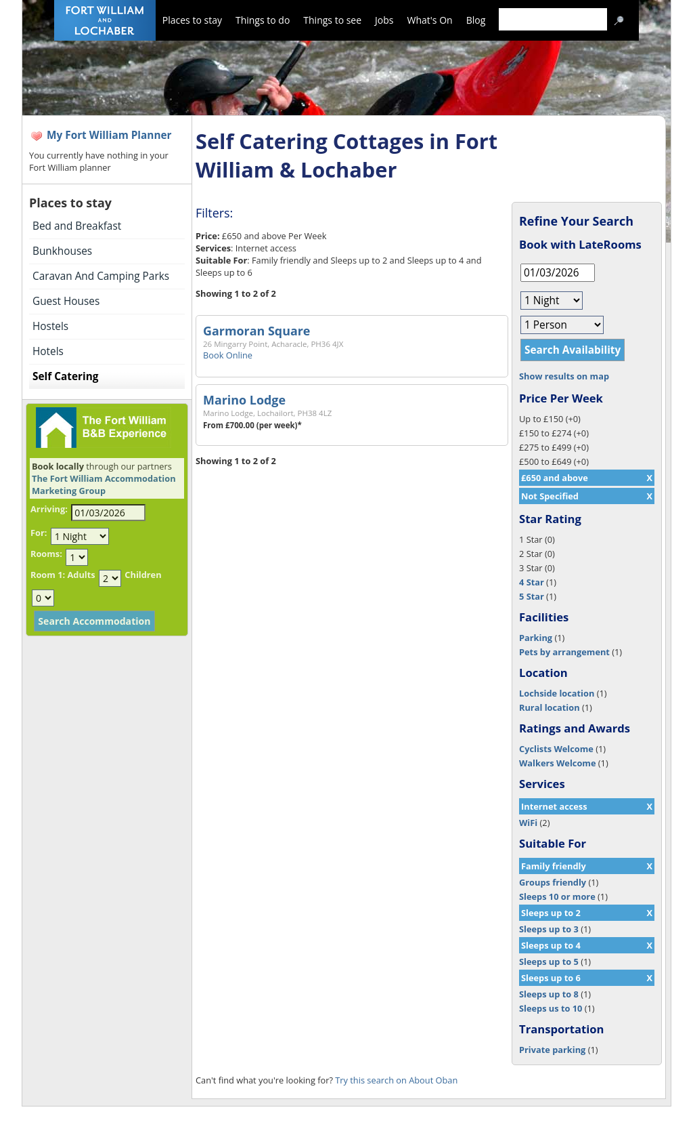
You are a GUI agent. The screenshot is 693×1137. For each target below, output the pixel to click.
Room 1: (47, 574)
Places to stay (192, 20)
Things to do (263, 20)
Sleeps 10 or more (557, 896)
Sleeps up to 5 (549, 961)
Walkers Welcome (557, 763)
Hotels (48, 351)
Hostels (50, 326)
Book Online (227, 355)
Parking (535, 638)
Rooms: (46, 553)
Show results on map (564, 376)
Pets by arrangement (564, 652)
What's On (430, 20)
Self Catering (65, 376)
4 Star (531, 582)
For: (38, 532)
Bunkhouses (62, 251)
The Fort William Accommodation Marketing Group (104, 484)
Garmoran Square (256, 331)
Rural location (549, 707)
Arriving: (49, 509)
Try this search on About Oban (396, 1080)
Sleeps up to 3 (549, 929)
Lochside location (556, 693)
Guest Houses (65, 301)
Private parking (552, 1049)
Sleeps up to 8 (549, 994)
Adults (81, 574)
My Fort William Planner (109, 135)
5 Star (531, 596)
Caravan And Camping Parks (100, 276)
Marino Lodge (244, 400)
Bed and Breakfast (76, 226)
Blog (476, 20)
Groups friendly (552, 882)
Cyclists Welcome (556, 749)
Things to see (332, 20)
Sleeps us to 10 (550, 1008)
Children (143, 574)
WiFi (528, 822)
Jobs (384, 20)
